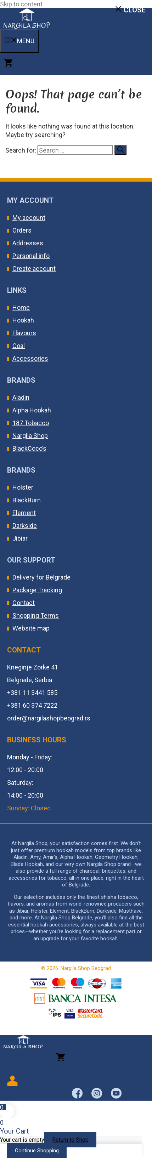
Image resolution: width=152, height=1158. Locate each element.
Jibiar (20, 538)
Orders (22, 230)
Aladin (20, 397)
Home (21, 307)
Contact (23, 602)
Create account (34, 268)
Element (24, 513)
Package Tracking (37, 590)
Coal (18, 345)
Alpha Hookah (31, 410)
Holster (22, 487)
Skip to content (21, 4)
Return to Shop (70, 1139)
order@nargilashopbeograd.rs (48, 718)
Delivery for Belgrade (41, 577)
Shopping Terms (35, 615)
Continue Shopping (37, 1150)
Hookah (23, 320)
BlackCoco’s (29, 448)
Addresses (27, 243)
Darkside (24, 525)
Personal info (31, 255)
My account (28, 217)
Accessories (30, 358)
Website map (31, 628)
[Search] (120, 150)
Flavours (24, 333)
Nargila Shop (30, 435)
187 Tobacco (30, 423)
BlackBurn (26, 500)
